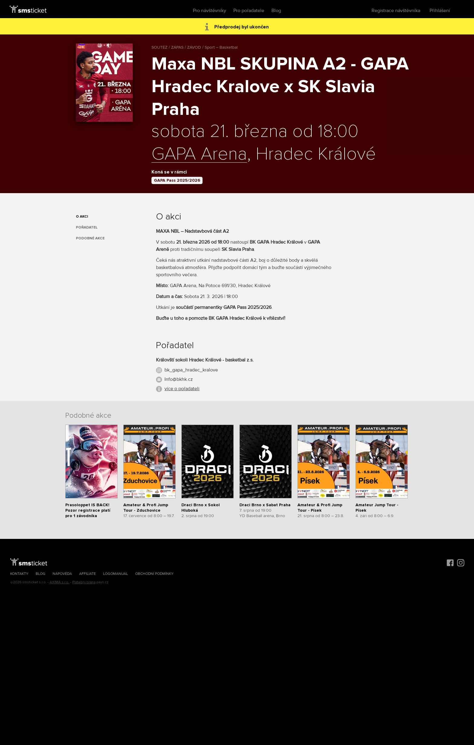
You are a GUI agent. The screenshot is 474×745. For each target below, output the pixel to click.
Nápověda (62, 574)
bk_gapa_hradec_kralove (191, 370)
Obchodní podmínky (154, 574)
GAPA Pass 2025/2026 (177, 180)
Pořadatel (87, 227)
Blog (276, 11)
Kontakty (19, 574)
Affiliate (87, 574)
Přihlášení (440, 11)
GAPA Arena (199, 154)
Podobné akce (90, 238)
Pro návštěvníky (209, 11)
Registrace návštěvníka (396, 11)
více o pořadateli (182, 389)
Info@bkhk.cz (178, 379)
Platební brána (84, 582)
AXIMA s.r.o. (59, 582)
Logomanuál (115, 574)
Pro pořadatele (248, 11)
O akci (82, 216)
